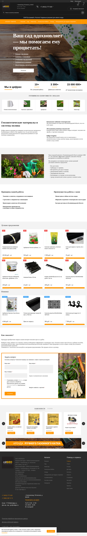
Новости (69, 476)
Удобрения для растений (23, 59)
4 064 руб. (6, 322)
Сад (45, 465)
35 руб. (69, 256)
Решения (46, 462)
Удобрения (43, 109)
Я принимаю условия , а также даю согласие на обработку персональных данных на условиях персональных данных (17, 383)
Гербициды (60, 109)
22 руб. (27, 286)
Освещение (47, 484)
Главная (69, 462)
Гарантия (69, 484)
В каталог (23, 70)
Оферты (20, 380)
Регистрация (78, 1)
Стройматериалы (48, 479)
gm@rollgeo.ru (14, 506)
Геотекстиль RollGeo (49, 470)
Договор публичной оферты (10, 523)
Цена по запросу (33, 323)
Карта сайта (69, 490)
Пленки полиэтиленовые (10, 109)
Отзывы (69, 468)
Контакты (69, 473)
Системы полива (48, 481)
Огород (46, 473)
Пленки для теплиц (21, 54)
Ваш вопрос (32, 363)
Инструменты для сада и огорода (26, 65)
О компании (69, 479)
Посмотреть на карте (32, 501)
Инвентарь (77, 109)
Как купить (69, 481)
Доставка (69, 470)
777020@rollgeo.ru (11, 504)
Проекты (69, 487)
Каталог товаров (10, 21)
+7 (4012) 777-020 (7, 497)
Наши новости (40, 408)
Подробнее (11, 433)
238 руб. (6, 286)
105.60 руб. (7, 256)
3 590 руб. (49, 256)
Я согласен (51, 531)
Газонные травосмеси (22, 57)
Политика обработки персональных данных (15, 520)
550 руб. (27, 256)
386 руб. (48, 322)
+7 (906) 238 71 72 (7, 499)
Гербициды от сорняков (23, 62)
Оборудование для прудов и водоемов (53, 476)
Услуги (49, 408)
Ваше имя (8, 363)
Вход (72, 1)
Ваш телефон (8, 372)
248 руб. (48, 286)
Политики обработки (12, 385)
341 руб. (69, 286)
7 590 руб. (70, 322)
